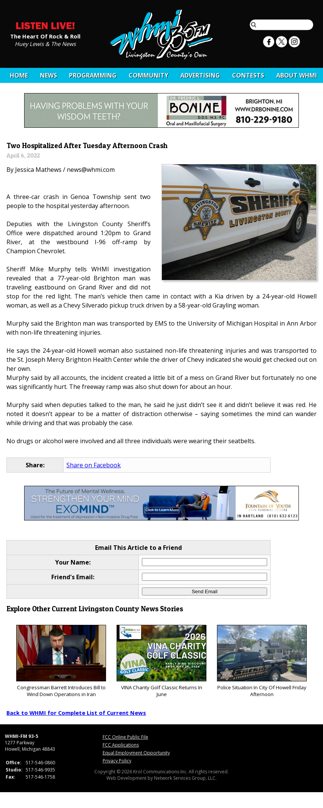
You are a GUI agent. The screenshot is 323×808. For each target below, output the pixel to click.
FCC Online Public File (125, 737)
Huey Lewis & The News (45, 43)
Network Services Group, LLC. (185, 778)
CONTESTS (248, 75)
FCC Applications (121, 745)
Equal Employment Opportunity (136, 753)
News (48, 75)
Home (19, 75)
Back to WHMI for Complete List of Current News (76, 712)
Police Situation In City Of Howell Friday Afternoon (261, 661)
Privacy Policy (117, 761)
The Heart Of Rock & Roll (45, 36)
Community (148, 75)
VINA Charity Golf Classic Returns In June (161, 661)
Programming (93, 75)
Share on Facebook (93, 465)
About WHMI (296, 75)
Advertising (200, 75)
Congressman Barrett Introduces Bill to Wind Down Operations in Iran (61, 661)
